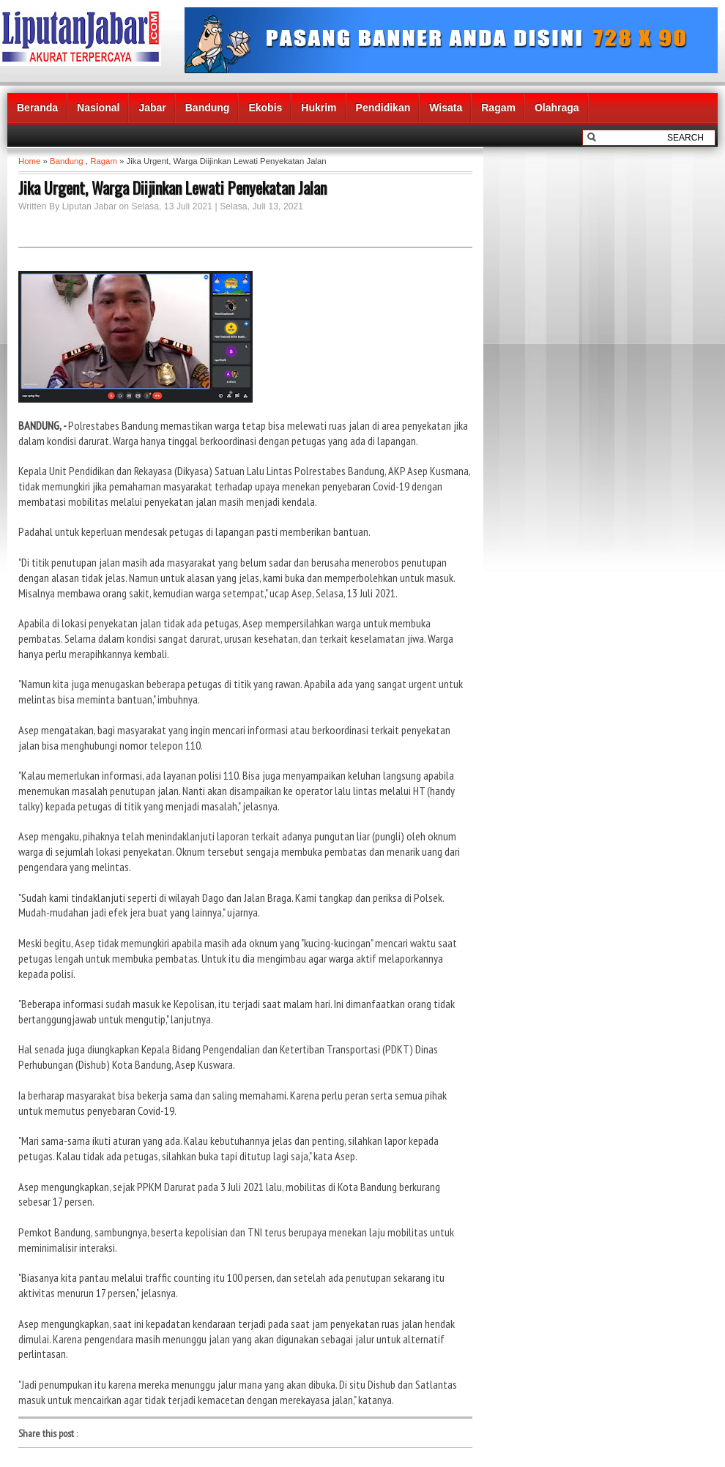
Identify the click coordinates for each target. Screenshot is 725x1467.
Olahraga (557, 107)
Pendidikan (383, 107)
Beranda (37, 107)
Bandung (207, 107)
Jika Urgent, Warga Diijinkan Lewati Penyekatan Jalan (172, 187)
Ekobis (265, 107)
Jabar (152, 107)
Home (29, 161)
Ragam (498, 107)
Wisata (445, 107)
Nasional (98, 107)
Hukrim (318, 107)
